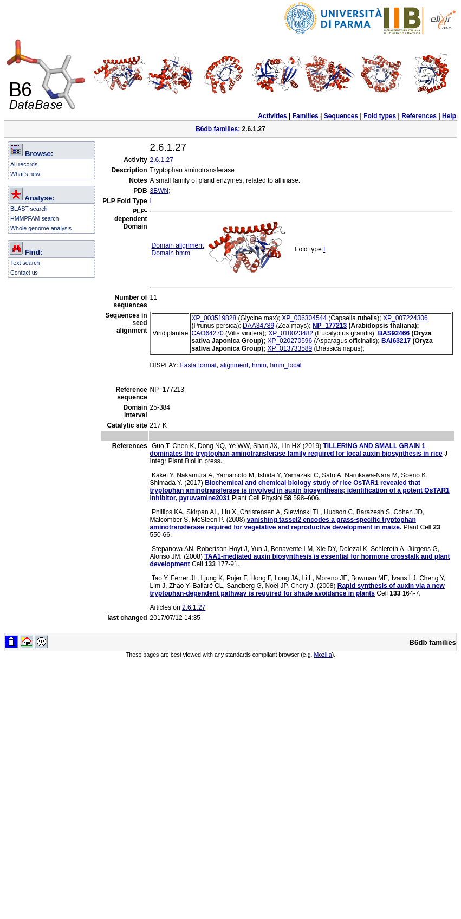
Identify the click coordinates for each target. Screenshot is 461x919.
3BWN (159, 191)
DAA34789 (258, 325)
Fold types (379, 116)
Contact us (24, 272)
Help (449, 116)
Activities (272, 116)
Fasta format (198, 365)
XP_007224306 (405, 318)
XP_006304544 (304, 318)
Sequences (341, 116)
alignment (234, 365)
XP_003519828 (213, 318)
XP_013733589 (289, 348)
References (419, 116)
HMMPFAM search (34, 218)
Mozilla (323, 654)
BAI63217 (396, 341)
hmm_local (285, 365)
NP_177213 (330, 325)
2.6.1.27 (161, 160)
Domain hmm (171, 253)
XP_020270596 (289, 341)
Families (306, 116)
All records (23, 164)
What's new (25, 174)
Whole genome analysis (41, 228)
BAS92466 (394, 333)
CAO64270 (207, 333)
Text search (25, 263)
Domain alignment (178, 245)
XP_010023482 (290, 333)
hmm (259, 365)
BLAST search (29, 208)
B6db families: (218, 129)
